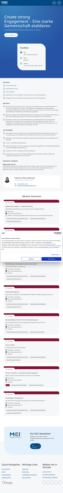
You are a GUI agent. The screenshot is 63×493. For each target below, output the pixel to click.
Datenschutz (25, 472)
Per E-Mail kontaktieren (49, 474)
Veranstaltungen (6, 474)
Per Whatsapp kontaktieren (50, 477)
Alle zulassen (51, 259)
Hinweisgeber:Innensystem (29, 474)
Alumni (4, 472)
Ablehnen (31, 259)
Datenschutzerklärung (49, 245)
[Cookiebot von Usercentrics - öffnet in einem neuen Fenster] (55, 233)
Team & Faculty (6, 469)
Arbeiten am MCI (6, 477)
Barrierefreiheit (26, 477)
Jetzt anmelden (11, 35)
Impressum (25, 469)
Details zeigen (55, 254)
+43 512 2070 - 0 (47, 471)
